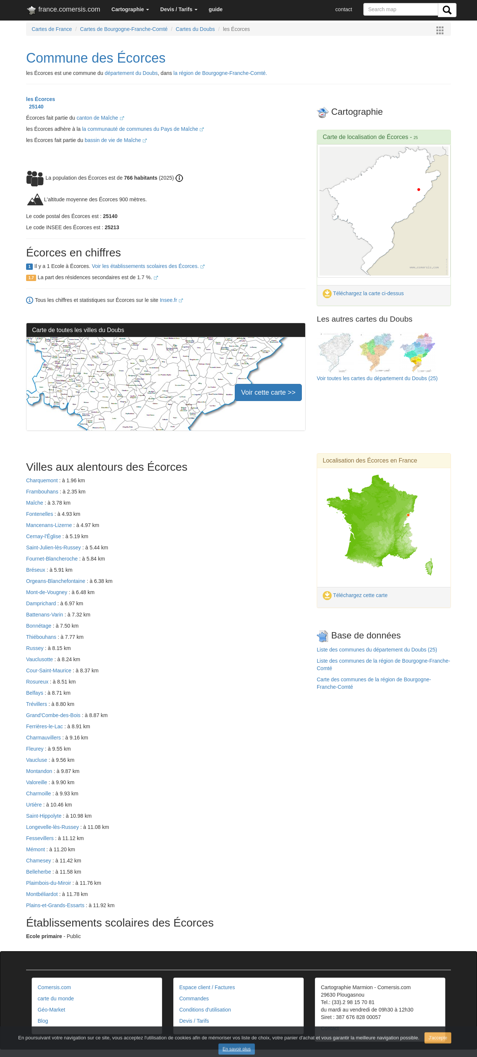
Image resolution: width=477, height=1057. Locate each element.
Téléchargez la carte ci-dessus (363, 293)
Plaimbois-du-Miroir (49, 883)
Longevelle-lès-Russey (53, 827)
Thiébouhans (42, 637)
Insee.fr (171, 300)
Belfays (35, 693)
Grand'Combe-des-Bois (54, 715)
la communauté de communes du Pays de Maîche (143, 129)
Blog (43, 1021)
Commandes (194, 998)
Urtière (34, 805)
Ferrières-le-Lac (45, 726)
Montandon (40, 771)
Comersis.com (54, 987)
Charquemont (42, 480)
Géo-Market (51, 1010)
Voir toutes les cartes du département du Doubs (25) (377, 378)
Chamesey (39, 861)
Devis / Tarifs (194, 1021)
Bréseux (36, 570)
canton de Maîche (100, 118)
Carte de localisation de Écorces (365, 137)
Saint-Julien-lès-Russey (54, 547)
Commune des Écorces (95, 58)
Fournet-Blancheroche (52, 559)
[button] (130, 9)
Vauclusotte (40, 659)
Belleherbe (39, 872)
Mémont (36, 849)
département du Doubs (131, 73)
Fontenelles (40, 514)
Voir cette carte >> (268, 392)
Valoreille (37, 782)
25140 (35, 107)
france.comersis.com (63, 11)
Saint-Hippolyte (44, 816)
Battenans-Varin (45, 615)
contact (343, 9)
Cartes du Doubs (195, 29)
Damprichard (41, 603)
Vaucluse (37, 760)
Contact (330, 1028)
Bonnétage (39, 626)
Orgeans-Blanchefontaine (56, 581)
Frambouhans (43, 492)
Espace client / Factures (207, 987)
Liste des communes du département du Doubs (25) (377, 650)
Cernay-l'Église (44, 536)
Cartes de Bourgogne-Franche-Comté (124, 29)
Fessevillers (40, 838)
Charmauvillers (44, 738)
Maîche (35, 503)
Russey (35, 648)
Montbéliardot (42, 894)
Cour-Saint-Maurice (49, 670)
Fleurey (35, 749)
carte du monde (56, 998)
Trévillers (37, 704)
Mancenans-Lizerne (49, 525)
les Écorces (40, 99)
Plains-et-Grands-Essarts (56, 905)
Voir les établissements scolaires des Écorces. (148, 266)
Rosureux (38, 682)
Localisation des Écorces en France (370, 460)
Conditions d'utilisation (205, 1010)
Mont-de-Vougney (47, 592)
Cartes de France (52, 29)
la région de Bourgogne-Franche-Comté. (220, 73)
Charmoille (39, 793)
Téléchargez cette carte (355, 595)
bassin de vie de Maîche (116, 140)
